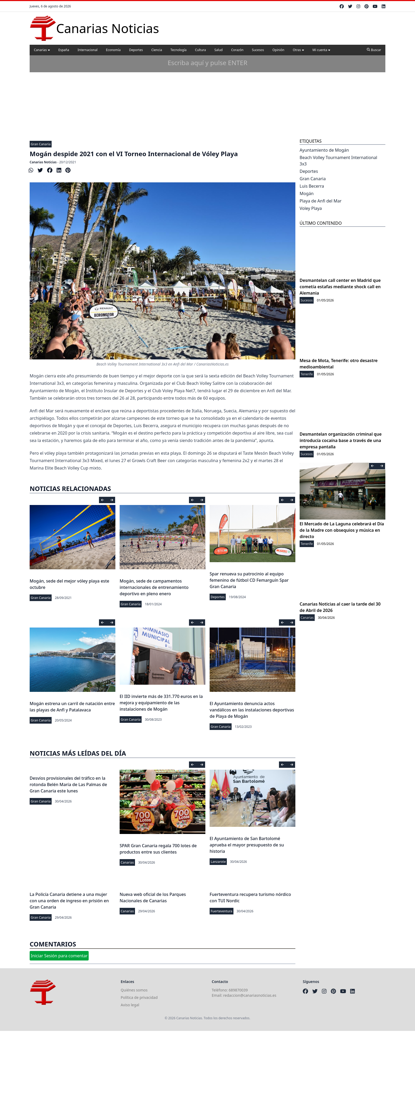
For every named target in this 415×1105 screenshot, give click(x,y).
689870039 (238, 990)
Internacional (87, 50)
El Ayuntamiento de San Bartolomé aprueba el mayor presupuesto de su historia (247, 845)
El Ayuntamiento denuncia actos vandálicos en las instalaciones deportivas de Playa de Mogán (252, 710)
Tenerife (307, 374)
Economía (113, 50)
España (63, 50)
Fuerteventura (221, 911)
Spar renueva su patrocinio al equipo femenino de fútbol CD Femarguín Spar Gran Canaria (249, 580)
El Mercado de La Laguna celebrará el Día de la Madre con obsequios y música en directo (342, 530)
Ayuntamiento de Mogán (324, 150)
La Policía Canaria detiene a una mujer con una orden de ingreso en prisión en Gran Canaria (69, 900)
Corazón (237, 50)
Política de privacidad (139, 997)
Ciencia (156, 50)
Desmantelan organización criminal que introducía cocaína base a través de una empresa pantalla (341, 440)
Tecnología (178, 50)
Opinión (278, 50)
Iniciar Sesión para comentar (59, 956)
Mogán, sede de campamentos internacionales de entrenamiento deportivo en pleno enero (154, 587)
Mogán (307, 193)
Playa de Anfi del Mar (320, 201)
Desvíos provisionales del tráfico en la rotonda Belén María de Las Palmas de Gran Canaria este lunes (68, 784)
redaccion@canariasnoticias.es (249, 995)
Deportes (136, 50)
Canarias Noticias (43, 162)
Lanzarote (218, 861)
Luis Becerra (312, 186)
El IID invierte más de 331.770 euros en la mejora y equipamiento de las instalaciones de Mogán (161, 702)
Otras (298, 50)
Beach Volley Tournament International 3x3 (338, 161)
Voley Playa (311, 208)
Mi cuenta (321, 50)
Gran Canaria (41, 144)
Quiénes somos (134, 990)
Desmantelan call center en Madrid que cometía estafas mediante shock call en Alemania (340, 286)
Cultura (200, 50)
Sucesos (258, 50)
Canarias (42, 50)
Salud (218, 50)
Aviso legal (130, 1004)
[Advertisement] (207, 98)
